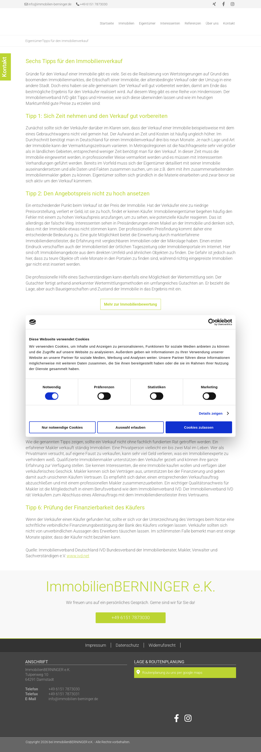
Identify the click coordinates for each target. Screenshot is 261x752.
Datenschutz (127, 645)
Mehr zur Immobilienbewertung (130, 304)
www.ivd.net (78, 555)
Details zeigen (211, 413)
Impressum (95, 645)
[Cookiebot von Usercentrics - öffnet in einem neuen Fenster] (211, 321)
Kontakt (229, 23)
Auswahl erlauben (130, 427)
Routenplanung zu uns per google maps (169, 672)
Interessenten (170, 23)
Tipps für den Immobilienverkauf (65, 41)
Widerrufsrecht (162, 645)
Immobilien (126, 23)
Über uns (212, 23)
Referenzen (193, 23)
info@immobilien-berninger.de (49, 4)
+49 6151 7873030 (92, 4)
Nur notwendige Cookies (62, 427)
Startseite (107, 23)
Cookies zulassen (198, 427)
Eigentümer (147, 23)
